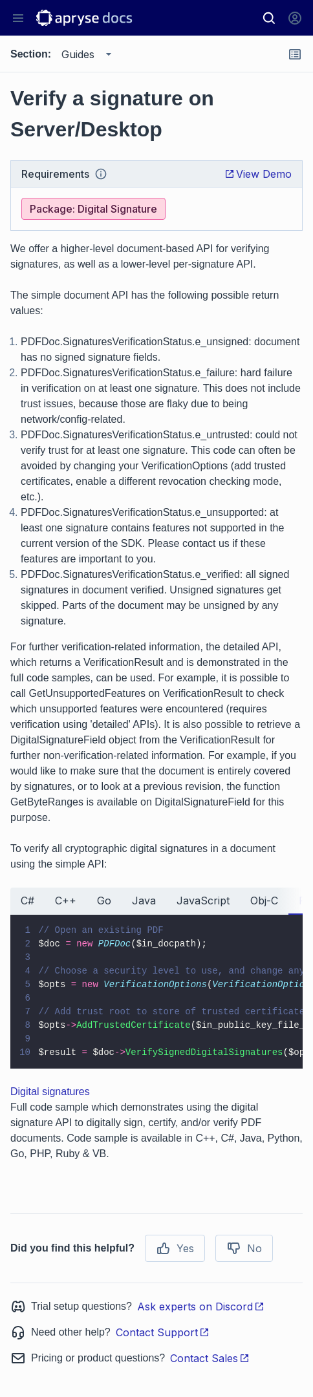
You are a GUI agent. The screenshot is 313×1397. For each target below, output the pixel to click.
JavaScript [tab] (203, 900)
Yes (175, 1248)
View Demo (258, 173)
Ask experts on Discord (200, 1306)
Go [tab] (104, 900)
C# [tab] (27, 900)
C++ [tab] (65, 900)
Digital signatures (50, 1091)
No (244, 1248)
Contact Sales (210, 1358)
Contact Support (163, 1332)
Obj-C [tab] (264, 900)
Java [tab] (144, 900)
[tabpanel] (156, 992)
